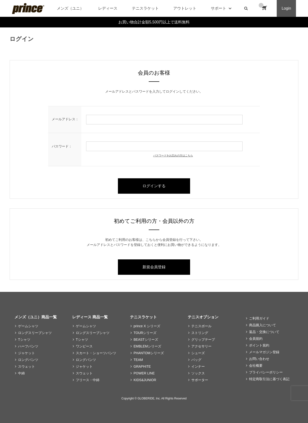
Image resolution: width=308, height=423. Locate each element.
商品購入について (262, 325)
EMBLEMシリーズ (147, 346)
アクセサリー (201, 346)
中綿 (21, 373)
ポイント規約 (259, 345)
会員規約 (256, 338)
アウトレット (184, 8)
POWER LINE (144, 373)
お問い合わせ (259, 359)
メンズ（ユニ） (70, 8)
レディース (107, 8)
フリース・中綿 (87, 380)
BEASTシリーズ (146, 339)
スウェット (26, 366)
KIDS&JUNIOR (145, 380)
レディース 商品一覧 (90, 317)
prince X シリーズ (147, 326)
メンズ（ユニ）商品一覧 (35, 317)
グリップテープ (203, 339)
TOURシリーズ (145, 333)
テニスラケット (145, 8)
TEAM (138, 360)
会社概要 (256, 365)
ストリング (199, 333)
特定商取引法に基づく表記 (269, 379)
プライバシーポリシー (266, 372)
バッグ (196, 360)
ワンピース (84, 346)
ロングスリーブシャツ (35, 333)
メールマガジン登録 (264, 352)
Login (286, 8)
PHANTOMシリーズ (149, 353)
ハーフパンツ (28, 346)
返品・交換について (264, 332)
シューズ (198, 353)
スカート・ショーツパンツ (96, 353)
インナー (198, 366)
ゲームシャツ (28, 326)
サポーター (199, 380)
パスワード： (62, 146)
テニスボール (201, 326)
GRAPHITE (142, 366)
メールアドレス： (65, 119)
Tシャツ (24, 339)
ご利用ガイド (259, 318)
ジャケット (26, 353)
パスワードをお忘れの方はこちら (173, 155)
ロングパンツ (28, 360)
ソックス (198, 373)
